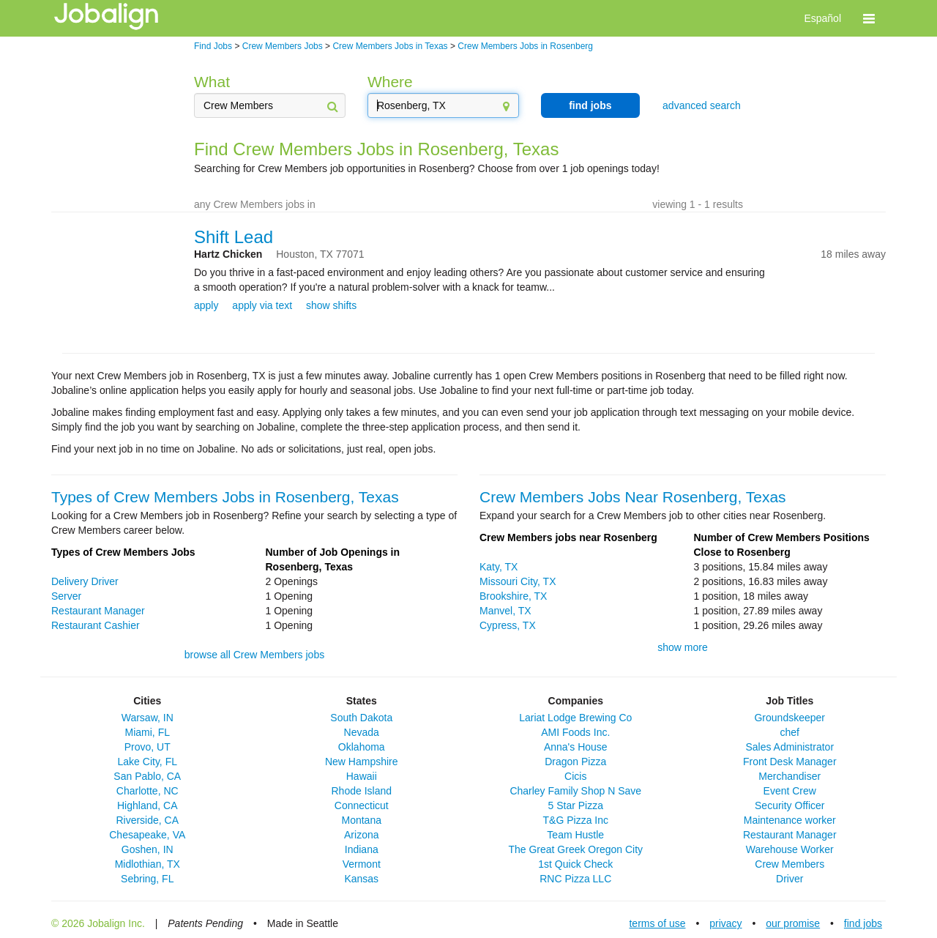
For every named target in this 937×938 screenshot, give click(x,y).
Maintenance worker (790, 820)
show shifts (331, 305)
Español (822, 18)
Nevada (361, 732)
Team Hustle (575, 835)
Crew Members (789, 864)
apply (206, 305)
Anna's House (576, 747)
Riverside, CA (147, 820)
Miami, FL (147, 732)
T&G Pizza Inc (575, 820)
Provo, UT (147, 747)
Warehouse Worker (790, 849)
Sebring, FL (147, 879)
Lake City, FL (147, 761)
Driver (789, 879)
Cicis (575, 776)
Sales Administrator (789, 747)
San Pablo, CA (147, 776)
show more (682, 647)
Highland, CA (147, 805)
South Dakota (361, 717)
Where (390, 81)
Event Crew (790, 791)
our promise (793, 923)
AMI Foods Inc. (575, 732)
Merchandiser (789, 776)
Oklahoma (361, 747)
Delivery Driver (85, 581)
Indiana (361, 849)
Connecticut (362, 805)
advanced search (701, 105)
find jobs (590, 105)
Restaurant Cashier (95, 625)
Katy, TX (498, 567)
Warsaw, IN (147, 717)
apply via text (262, 305)
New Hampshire (361, 761)
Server (66, 596)
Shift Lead (233, 237)
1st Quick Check (575, 864)
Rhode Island (361, 791)
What (212, 81)
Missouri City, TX (517, 581)
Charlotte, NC (147, 791)
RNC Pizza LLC (575, 879)
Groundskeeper (789, 717)
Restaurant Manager (98, 611)
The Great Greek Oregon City (575, 849)
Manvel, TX (505, 611)
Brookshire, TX (513, 596)
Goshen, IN (147, 849)
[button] (869, 18)
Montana (361, 820)
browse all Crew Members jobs (254, 654)
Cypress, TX (507, 625)
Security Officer (789, 805)
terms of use (657, 923)
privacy (725, 923)
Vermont (362, 864)
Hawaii (361, 776)
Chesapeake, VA (147, 835)
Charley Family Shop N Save (575, 791)
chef (789, 732)
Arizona (361, 835)
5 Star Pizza (575, 805)
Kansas (361, 879)
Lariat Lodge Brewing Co (575, 717)
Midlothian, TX (147, 864)
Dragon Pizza (575, 761)
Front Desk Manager (790, 761)
